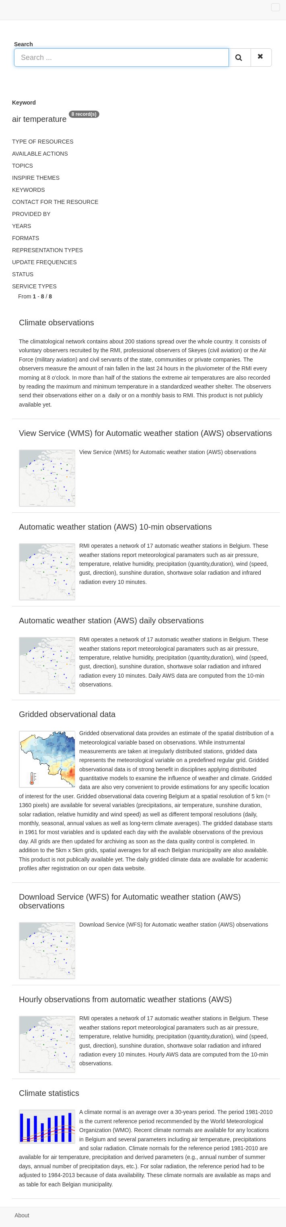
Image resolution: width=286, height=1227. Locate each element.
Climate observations (56, 322)
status (22, 274)
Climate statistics (49, 1093)
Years (21, 226)
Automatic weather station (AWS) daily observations (111, 620)
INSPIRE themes (36, 178)
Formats (25, 238)
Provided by (31, 214)
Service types (34, 286)
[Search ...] (121, 57)
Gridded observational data (67, 714)
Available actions (40, 153)
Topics (22, 165)
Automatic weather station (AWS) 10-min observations (115, 526)
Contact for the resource (55, 202)
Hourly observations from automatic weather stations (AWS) (125, 999)
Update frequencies (44, 262)
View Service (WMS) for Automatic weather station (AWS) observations (145, 433)
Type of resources (42, 141)
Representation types (47, 250)
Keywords (28, 190)
